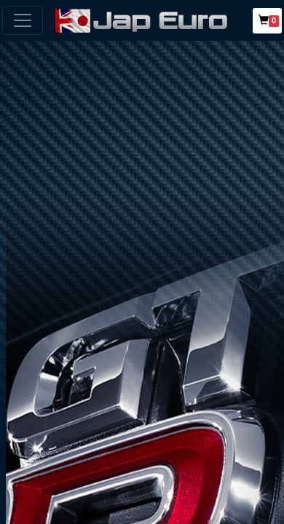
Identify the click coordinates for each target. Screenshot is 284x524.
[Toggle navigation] (22, 20)
